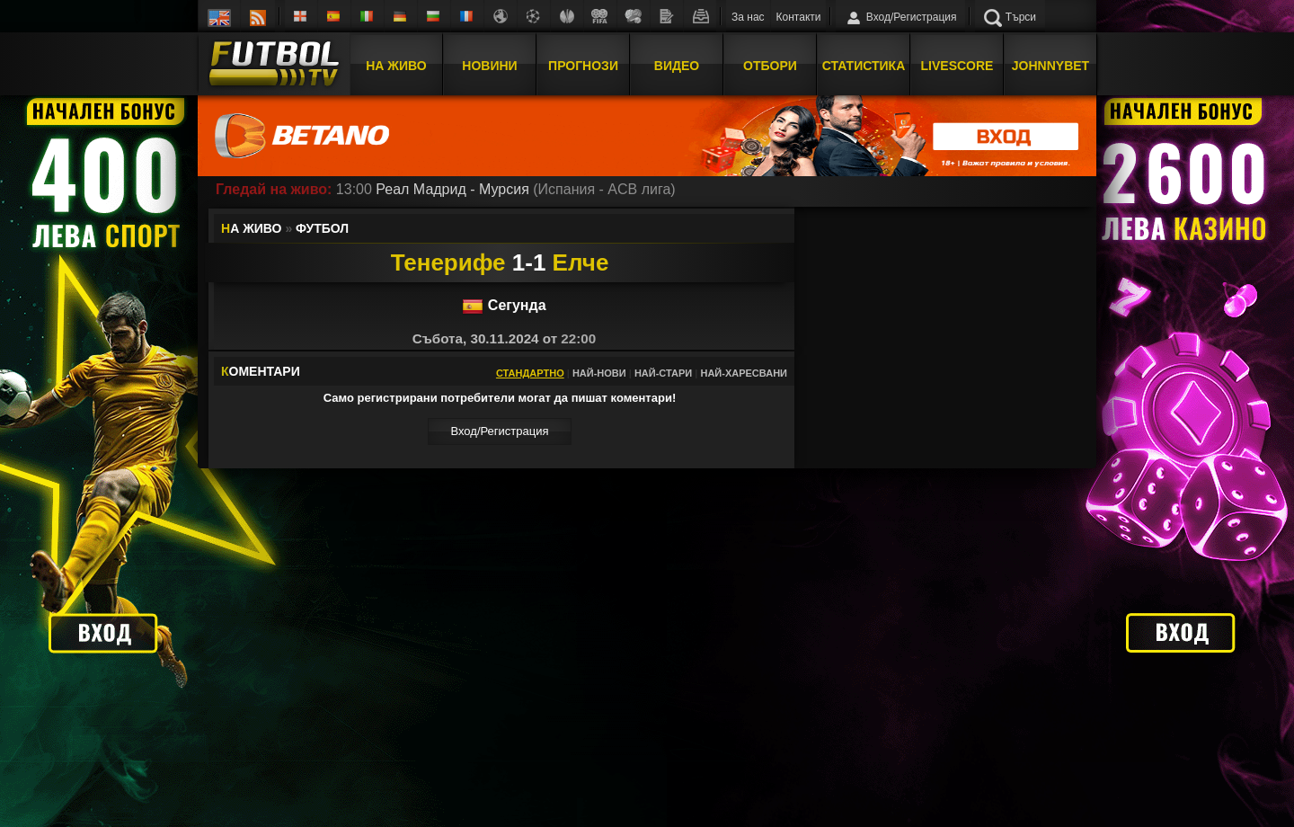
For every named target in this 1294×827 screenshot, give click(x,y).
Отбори (770, 65)
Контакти (798, 17)
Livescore (957, 65)
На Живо (396, 65)
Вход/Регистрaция (499, 431)
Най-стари (663, 373)
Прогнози (583, 65)
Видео (676, 65)
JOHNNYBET (1050, 65)
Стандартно (530, 373)
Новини (489, 65)
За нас (748, 17)
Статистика (864, 65)
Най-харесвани (743, 373)
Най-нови (599, 373)
